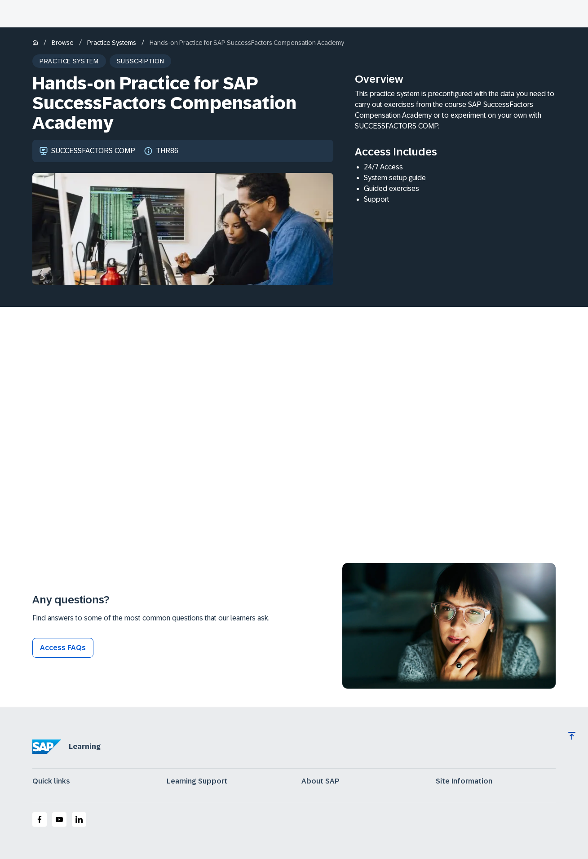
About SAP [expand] (320, 781)
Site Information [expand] (464, 781)
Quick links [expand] (51, 781)
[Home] (35, 43)
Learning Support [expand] (197, 781)
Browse (63, 42)
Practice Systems (111, 42)
